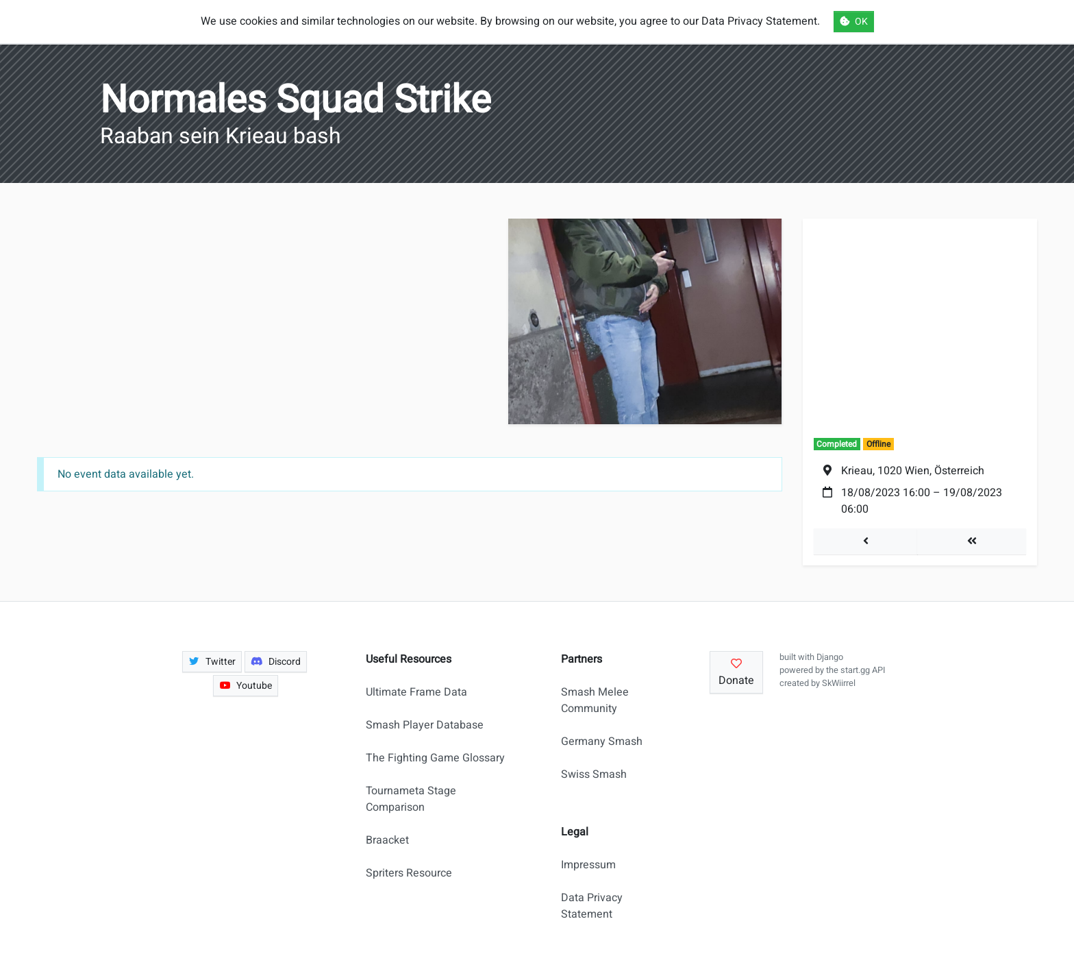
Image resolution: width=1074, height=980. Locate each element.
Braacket (387, 840)
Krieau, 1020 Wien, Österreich (912, 471)
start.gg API (862, 670)
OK (854, 21)
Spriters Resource (409, 873)
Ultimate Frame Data (416, 692)
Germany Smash (601, 741)
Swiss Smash (594, 774)
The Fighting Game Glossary (435, 758)
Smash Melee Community (595, 700)
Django (829, 657)
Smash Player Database (425, 725)
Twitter (212, 661)
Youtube (246, 685)
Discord (276, 661)
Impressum (588, 865)
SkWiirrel (839, 683)
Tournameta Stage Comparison (411, 799)
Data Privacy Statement (592, 906)
